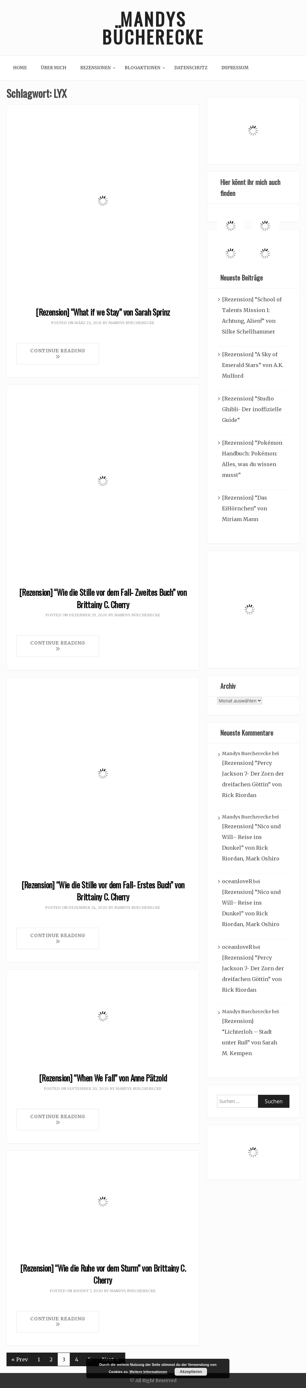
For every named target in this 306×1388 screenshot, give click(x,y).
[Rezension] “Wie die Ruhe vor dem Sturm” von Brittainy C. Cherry (103, 1274)
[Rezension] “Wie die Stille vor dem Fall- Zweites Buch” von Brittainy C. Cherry (103, 598)
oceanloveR (237, 881)
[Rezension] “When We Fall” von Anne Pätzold (103, 1078)
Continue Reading (57, 353)
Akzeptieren (191, 1371)
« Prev (19, 1359)
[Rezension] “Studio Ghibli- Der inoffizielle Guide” (252, 409)
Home (20, 68)
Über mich (53, 68)
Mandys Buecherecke (131, 323)
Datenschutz (190, 68)
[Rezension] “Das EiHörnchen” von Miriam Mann (244, 508)
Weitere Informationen (148, 1372)
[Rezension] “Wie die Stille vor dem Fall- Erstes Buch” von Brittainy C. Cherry (103, 891)
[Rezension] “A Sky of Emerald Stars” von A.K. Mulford (253, 365)
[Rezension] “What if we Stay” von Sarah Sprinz (103, 312)
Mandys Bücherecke (153, 28)
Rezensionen (95, 68)
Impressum (235, 68)
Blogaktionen (142, 68)
